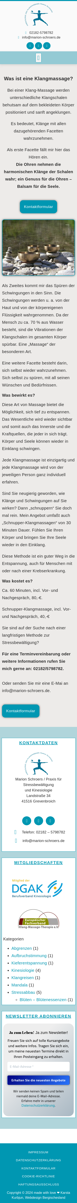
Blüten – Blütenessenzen (43, 999)
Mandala (19, 985)
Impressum (38, 1152)
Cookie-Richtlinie (38, 1176)
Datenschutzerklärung (38, 1105)
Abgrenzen (21, 948)
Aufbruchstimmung (29, 955)
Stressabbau (23, 992)
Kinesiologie (22, 970)
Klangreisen (22, 977)
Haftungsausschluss (38, 1184)
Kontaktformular (39, 1168)
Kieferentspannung (29, 963)
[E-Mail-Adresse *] (38, 1066)
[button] (38, 58)
